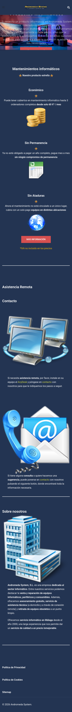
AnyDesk (22, 382)
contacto (47, 382)
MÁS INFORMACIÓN (35, 239)
